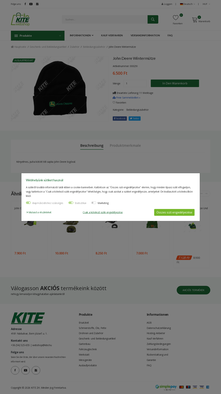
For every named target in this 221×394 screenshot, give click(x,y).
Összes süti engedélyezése (174, 212)
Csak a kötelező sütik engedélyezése (103, 212)
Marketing (103, 203)
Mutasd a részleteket (39, 212)
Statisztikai (80, 203)
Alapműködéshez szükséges (47, 203)
